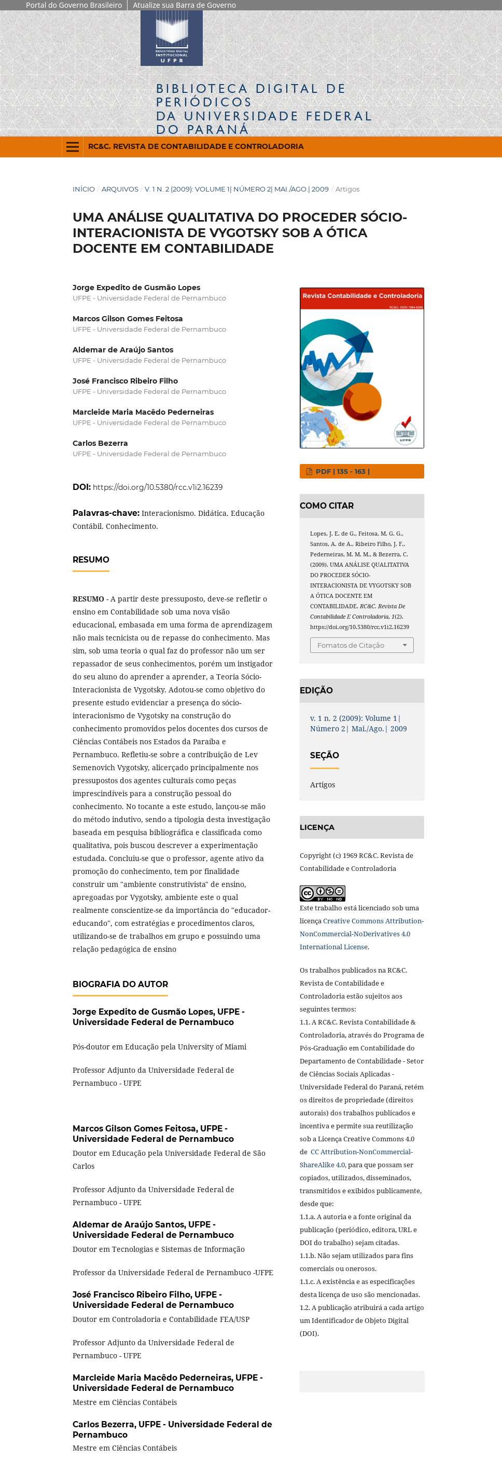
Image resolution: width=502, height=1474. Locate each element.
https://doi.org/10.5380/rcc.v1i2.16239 (158, 487)
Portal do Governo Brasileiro (74, 5)
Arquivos (120, 189)
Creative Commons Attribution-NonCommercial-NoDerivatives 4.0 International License (362, 933)
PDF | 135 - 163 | (342, 471)
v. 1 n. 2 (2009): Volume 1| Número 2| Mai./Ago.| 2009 (237, 189)
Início (84, 189)
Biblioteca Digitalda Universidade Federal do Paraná (265, 109)
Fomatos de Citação (350, 645)
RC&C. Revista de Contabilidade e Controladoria (196, 146)
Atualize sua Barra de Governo (184, 5)
